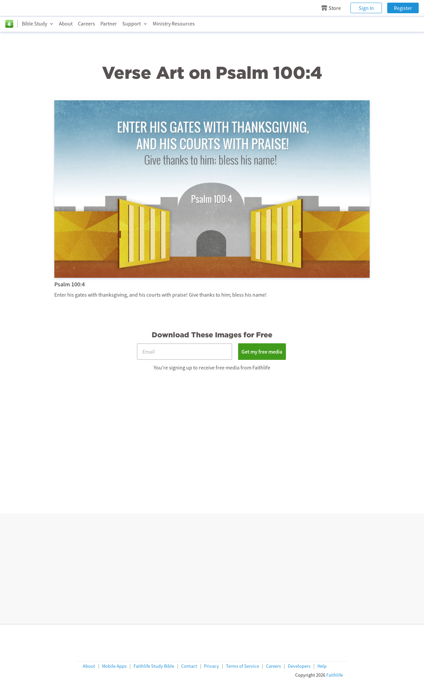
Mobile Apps (114, 666)
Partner (108, 23)
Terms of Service (242, 666)
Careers (86, 23)
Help (322, 666)
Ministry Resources (174, 23)
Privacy (211, 666)
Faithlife (334, 675)
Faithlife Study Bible (153, 666)
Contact (189, 666)
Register (403, 8)
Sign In (366, 8)
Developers (299, 666)
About (66, 23)
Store (331, 8)
